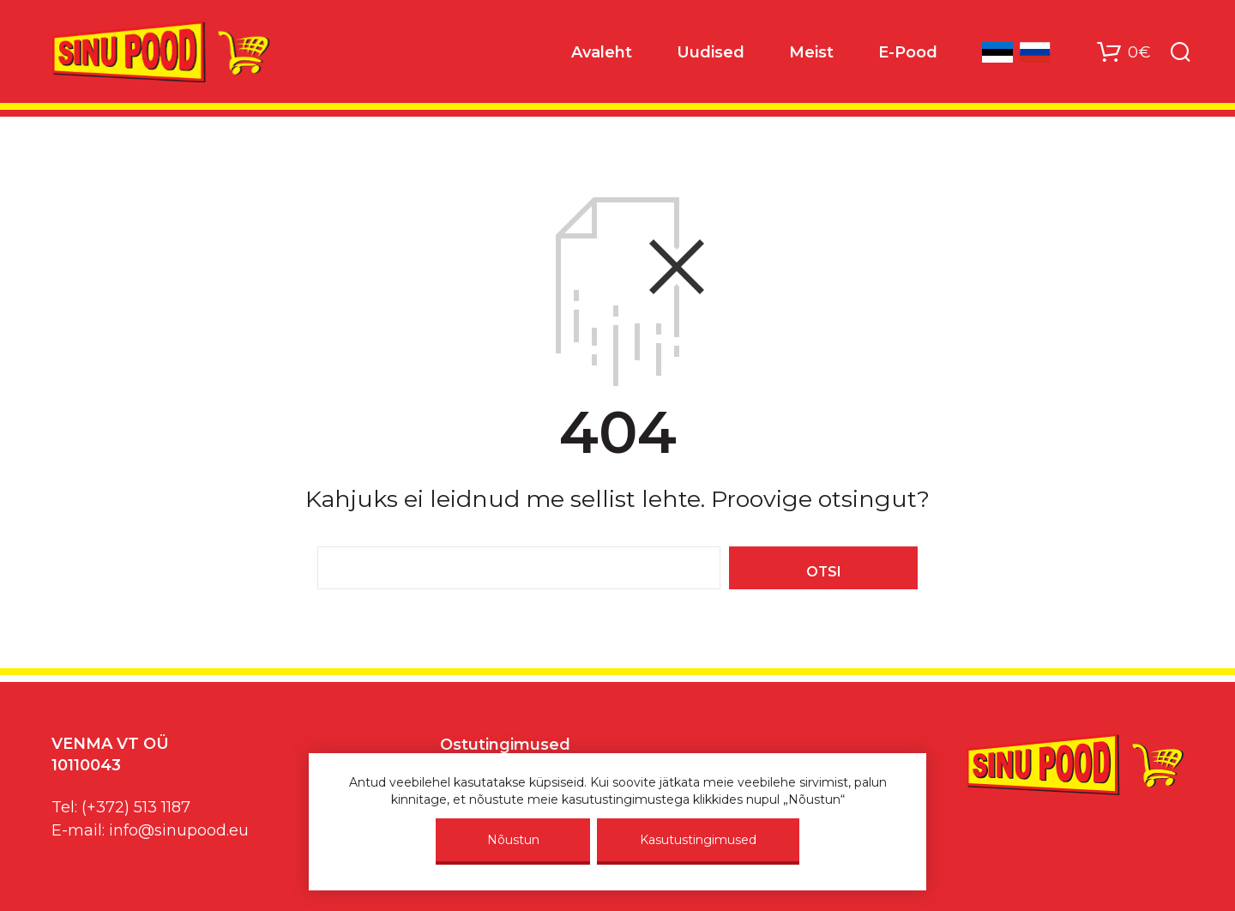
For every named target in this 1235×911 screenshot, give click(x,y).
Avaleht (601, 52)
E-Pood (907, 52)
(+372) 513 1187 (135, 807)
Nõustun (513, 840)
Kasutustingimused (698, 840)
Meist (811, 52)
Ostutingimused (505, 744)
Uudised (710, 52)
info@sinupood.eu (179, 830)
